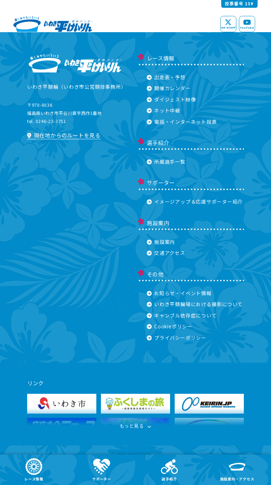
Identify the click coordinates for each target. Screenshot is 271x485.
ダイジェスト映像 (171, 99)
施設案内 (161, 241)
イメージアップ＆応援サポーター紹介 (195, 201)
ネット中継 (163, 110)
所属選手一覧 (166, 161)
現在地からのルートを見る (64, 135)
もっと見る (135, 426)
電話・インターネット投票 (182, 121)
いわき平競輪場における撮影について (195, 304)
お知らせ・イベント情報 (179, 293)
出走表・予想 (166, 77)
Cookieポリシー (170, 326)
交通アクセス (166, 252)
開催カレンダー (169, 88)
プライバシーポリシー (176, 337)
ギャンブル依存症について (182, 315)
